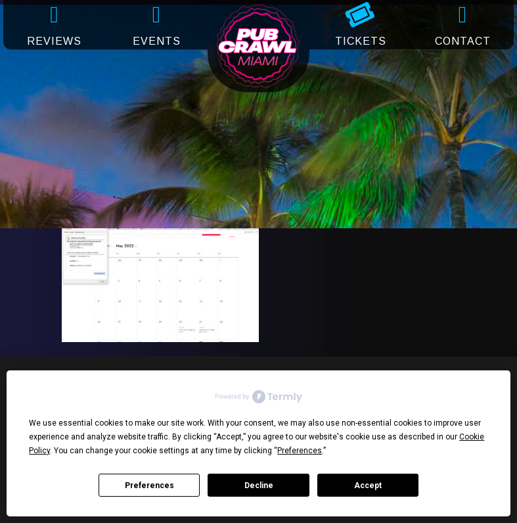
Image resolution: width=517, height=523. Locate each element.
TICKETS (360, 41)
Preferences (149, 485)
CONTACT (463, 41)
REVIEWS (54, 41)
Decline (258, 485)
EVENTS (157, 41)
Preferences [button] (299, 450)
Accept (368, 485)
